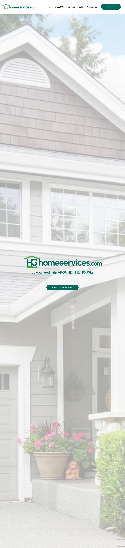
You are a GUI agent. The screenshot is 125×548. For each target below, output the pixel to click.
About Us (59, 7)
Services (71, 7)
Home (48, 7)
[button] (111, 7)
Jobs (81, 7)
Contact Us (92, 7)
